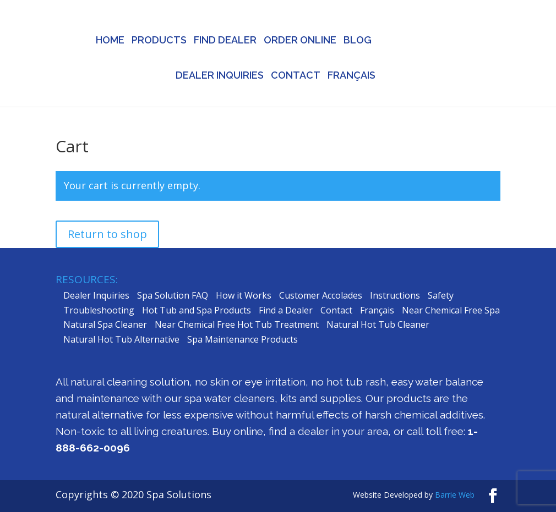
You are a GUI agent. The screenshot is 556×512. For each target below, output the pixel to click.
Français (377, 310)
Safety (441, 295)
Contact (336, 310)
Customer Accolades (320, 295)
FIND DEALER (225, 41)
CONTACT (295, 76)
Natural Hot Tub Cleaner (377, 324)
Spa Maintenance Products (242, 339)
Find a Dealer (286, 310)
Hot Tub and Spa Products (196, 310)
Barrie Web (455, 494)
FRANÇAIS (351, 76)
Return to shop (107, 234)
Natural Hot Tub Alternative (121, 339)
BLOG (358, 41)
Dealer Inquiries (96, 295)
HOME (110, 41)
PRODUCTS (159, 41)
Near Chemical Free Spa (451, 310)
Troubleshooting (98, 310)
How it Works (243, 295)
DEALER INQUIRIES (220, 76)
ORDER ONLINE (300, 41)
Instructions (395, 295)
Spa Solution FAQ (172, 295)
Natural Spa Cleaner (105, 324)
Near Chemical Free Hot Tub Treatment (237, 324)
